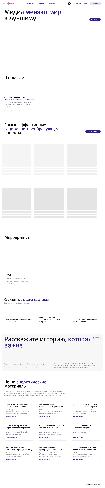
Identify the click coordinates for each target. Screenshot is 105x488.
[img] (85, 438)
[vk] (69, 3)
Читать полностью (11, 416)
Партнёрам (51, 3)
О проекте (41, 3)
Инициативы (30, 3)
